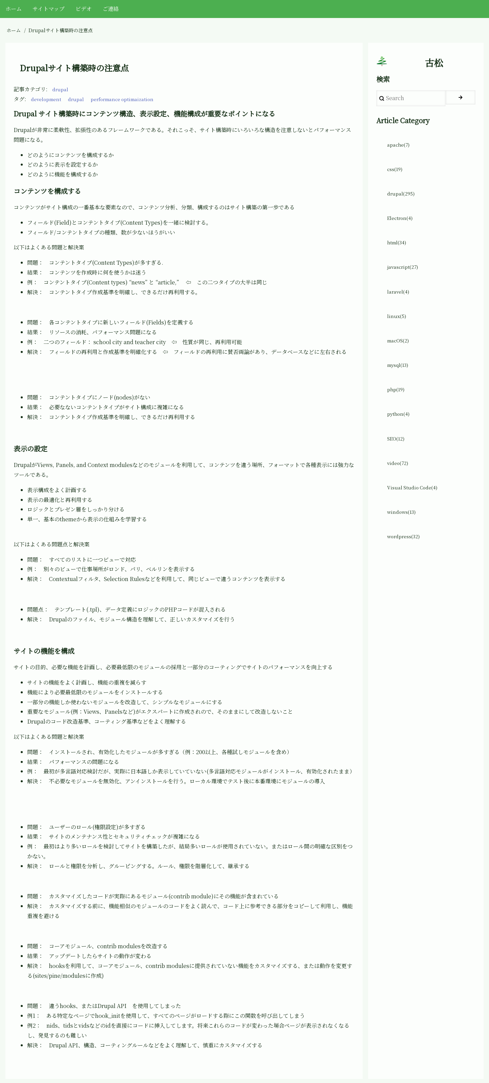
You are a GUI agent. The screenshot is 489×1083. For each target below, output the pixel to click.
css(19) (396, 175)
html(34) (398, 253)
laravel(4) (400, 306)
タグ (19, 99)
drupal (61, 89)
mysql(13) (400, 384)
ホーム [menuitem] (13, 9)
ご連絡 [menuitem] (111, 9)
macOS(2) (400, 358)
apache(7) (400, 149)
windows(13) (403, 540)
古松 (434, 64)
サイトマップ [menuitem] (49, 9)
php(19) (397, 410)
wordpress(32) (406, 566)
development (48, 99)
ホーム (13, 30)
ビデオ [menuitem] (83, 9)
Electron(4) (402, 227)
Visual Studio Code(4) (415, 514)
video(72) (399, 488)
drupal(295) (402, 201)
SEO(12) (397, 462)
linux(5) (397, 332)
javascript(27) (405, 279)
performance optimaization (132, 99)
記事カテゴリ (30, 89)
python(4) (400, 436)
